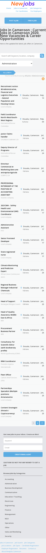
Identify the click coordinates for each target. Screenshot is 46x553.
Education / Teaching (13, 497)
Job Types (16, 545)
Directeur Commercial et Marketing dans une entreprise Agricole (9, 168)
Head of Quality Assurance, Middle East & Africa (8, 315)
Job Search (19, 543)
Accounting (9, 479)
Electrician (9, 501)
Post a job (13, 20)
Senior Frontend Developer (8, 239)
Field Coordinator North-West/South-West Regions (9, 117)
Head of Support (8, 301)
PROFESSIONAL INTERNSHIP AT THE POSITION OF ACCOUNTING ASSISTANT (9, 189)
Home (8, 8)
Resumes (23, 548)
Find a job (32, 20)
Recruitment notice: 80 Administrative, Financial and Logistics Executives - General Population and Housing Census (9, 95)
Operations (9, 523)
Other (7, 527)
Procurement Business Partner (8, 329)
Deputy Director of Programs (9, 148)
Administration (11, 483)
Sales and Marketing (13, 532)
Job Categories (36, 8)
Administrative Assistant (7, 226)
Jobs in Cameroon (20, 8)
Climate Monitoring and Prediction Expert (9, 268)
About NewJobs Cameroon (11, 551)
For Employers (36, 11)
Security (8, 536)
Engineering (10, 505)
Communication (11, 492)
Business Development (13, 488)
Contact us (32, 548)
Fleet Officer (6, 375)
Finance (8, 510)
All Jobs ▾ (7, 73)
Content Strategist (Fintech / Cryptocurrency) (9, 410)
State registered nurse (8, 253)
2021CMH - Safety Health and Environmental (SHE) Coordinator (9, 209)
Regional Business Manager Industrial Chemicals (9, 288)
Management (10, 514)
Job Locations (6, 545)
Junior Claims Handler (6, 135)
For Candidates (22, 11)
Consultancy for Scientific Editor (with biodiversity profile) (8, 346)
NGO (7, 519)
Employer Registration (10, 548)
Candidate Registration (30, 545)
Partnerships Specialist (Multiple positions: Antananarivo (9, 392)
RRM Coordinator (8, 361)
